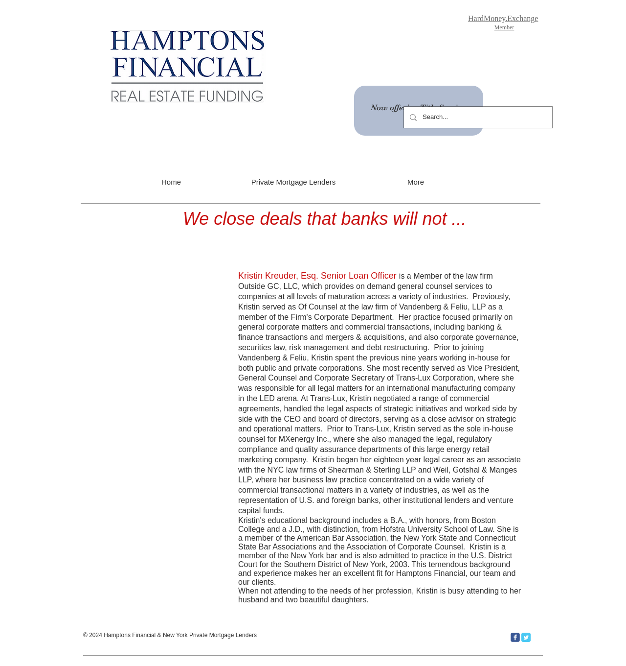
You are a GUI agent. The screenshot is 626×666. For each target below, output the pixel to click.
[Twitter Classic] (526, 637)
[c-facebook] (515, 637)
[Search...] (477, 117)
